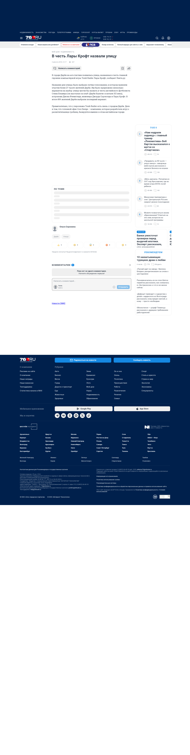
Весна (57, 629)
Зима (88, 621)
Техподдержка (26, 637)
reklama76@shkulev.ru (144, 719)
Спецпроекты (147, 641)
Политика (118, 629)
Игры (122, 32)
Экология (146, 633)
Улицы (65, 236)
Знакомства (41, 32)
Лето (88, 633)
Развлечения (119, 641)
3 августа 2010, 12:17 (59, 62)
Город (57, 633)
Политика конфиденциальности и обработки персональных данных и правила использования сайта (131, 736)
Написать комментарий (66, 68)
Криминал (90, 625)
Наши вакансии (26, 633)
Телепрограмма (64, 32)
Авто (57, 621)
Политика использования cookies (108, 730)
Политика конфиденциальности (146, 740)
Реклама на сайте (27, 621)
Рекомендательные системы (106, 733)
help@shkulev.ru (35, 739)
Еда (56, 641)
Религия (117, 644)
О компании (25, 625)
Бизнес (58, 625)
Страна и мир (147, 629)
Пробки (109, 32)
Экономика (146, 637)
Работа (117, 637)
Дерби (56, 236)
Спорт (144, 621)
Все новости (33, 53)
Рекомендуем (153, 270)
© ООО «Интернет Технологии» (58, 747)
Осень (116, 625)
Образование (92, 648)
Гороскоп (85, 32)
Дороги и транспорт (63, 637)
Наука (88, 641)
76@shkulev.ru (46, 736)
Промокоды (132, 32)
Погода (51, 32)
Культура (90, 629)
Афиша (76, 32)
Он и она (118, 621)
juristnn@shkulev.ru (74, 738)
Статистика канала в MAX (31, 641)
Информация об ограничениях (107, 726)
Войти (60, 288)
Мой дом (90, 637)
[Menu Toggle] (21, 38)
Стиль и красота (149, 625)
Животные (59, 644)
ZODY (116, 32)
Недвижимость (27, 32)
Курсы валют (98, 32)
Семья (117, 648)
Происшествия (120, 633)
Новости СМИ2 (58, 303)
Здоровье (59, 648)
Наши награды (26, 629)
